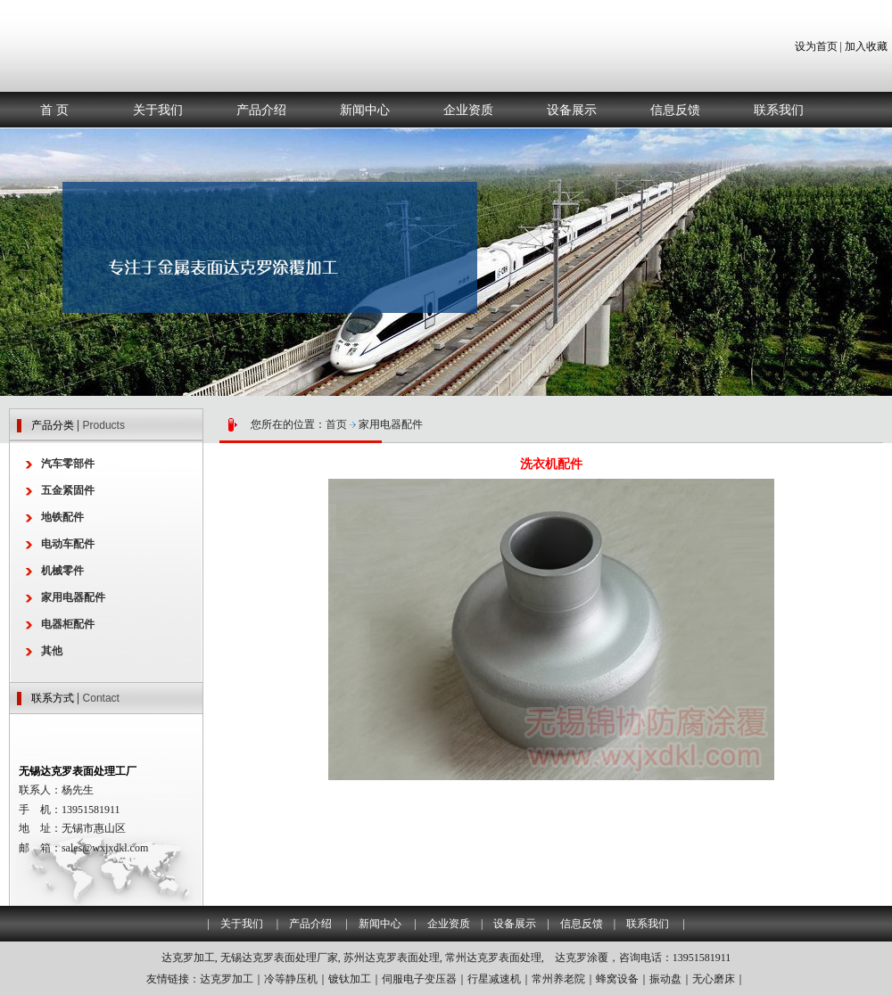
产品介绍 (261, 110)
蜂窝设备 (617, 979)
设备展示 (572, 110)
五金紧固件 (68, 490)
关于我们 (158, 110)
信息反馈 (675, 110)
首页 (336, 424)
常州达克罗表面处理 (493, 957)
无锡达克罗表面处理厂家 (279, 957)
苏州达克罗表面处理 (391, 957)
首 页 (54, 110)
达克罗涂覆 (581, 957)
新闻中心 (365, 110)
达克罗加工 (188, 957)
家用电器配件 (391, 424)
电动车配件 (68, 544)
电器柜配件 (68, 624)
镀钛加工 (349, 979)
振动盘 (665, 979)
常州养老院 (558, 979)
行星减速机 (494, 979)
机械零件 (62, 570)
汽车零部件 (68, 463)
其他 (51, 651)
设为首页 (816, 46)
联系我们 (779, 110)
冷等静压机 (291, 979)
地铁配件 (62, 517)
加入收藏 (866, 46)
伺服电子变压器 (419, 979)
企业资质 (468, 110)
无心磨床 (713, 979)
